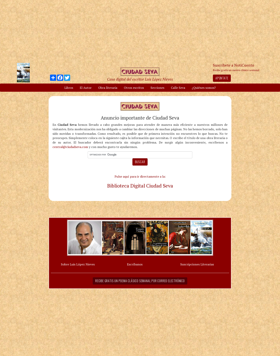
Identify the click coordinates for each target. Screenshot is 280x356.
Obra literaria (107, 87)
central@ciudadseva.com (70, 147)
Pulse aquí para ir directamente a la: (140, 176)
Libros (68, 87)
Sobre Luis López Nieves (78, 264)
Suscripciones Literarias (197, 264)
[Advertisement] (140, 31)
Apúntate (221, 78)
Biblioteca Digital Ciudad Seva (140, 185)
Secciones (157, 87)
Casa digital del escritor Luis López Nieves (140, 79)
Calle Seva (178, 87)
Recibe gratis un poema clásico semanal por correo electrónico (140, 280)
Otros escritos (134, 87)
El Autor (86, 87)
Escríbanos (135, 264)
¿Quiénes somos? (204, 87)
